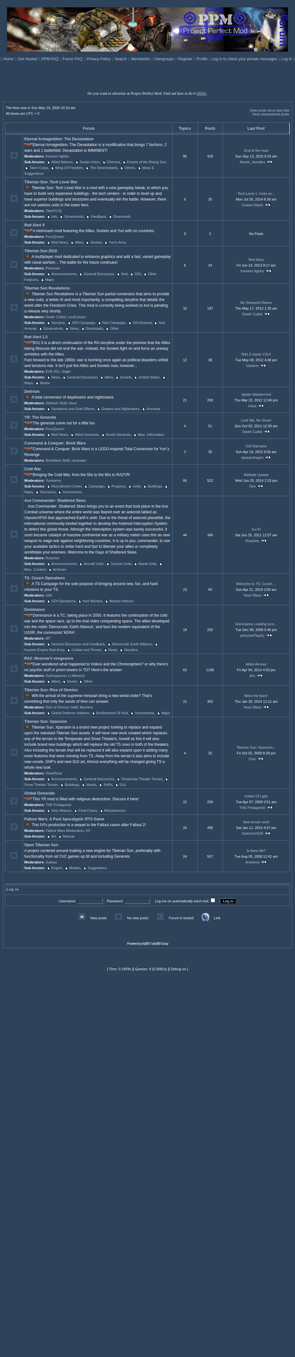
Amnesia (153, 409)
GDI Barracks (256, 446)
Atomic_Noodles (252, 162)
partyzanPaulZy (252, 635)
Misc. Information (151, 434)
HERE (201, 93)
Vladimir (252, 366)
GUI (123, 785)
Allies (79, 242)
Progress (119, 486)
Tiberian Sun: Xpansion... (256, 747)
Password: (115, 901)
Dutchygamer (56, 676)
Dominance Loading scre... (256, 624)
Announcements (64, 274)
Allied (55, 681)
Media (44, 383)
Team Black (252, 595)
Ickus (73, 403)
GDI (138, 274)
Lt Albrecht (76, 676)
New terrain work (256, 822)
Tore (252, 486)
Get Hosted (28, 59)
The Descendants (103, 168)
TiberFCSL (54, 211)
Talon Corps (38, 168)
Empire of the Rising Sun (146, 162)
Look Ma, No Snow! (256, 420)
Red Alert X (34, 225)
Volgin (66, 371)
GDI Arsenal (142, 323)
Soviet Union (90, 162)
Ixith (49, 595)
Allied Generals (87, 434)
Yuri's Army (117, 242)
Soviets (96, 242)
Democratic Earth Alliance (132, 644)
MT (48, 638)
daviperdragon (252, 457)
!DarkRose (54, 773)
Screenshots (74, 216)
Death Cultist (56, 317)
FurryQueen (55, 236)
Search (121, 59)
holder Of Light (256, 796)
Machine (86, 707)
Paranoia (53, 268)
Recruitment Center (66, 486)
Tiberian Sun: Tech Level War (50, 182)
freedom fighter (57, 156)
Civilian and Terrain (86, 650)
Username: (67, 901)
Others (129, 168)
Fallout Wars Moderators (65, 831)
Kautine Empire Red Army (44, 650)
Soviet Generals (118, 434)
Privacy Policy (99, 59)
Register (186, 59)
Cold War (32, 469)
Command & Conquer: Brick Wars (55, 443)
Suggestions (97, 868)
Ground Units (121, 564)
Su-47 (256, 529)
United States (148, 377)
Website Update (256, 475)
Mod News (59, 242)
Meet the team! (256, 696)
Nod (124, 274)
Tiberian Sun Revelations (47, 288)
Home (8, 59)
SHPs (107, 785)
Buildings (155, 486)
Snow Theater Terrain (41, 785)
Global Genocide (39, 793)
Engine (56, 868)
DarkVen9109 (252, 833)
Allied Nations (62, 162)
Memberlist (141, 59)
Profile (203, 59)
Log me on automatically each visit (182, 901)
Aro (252, 676)
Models (74, 868)
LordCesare (77, 317)
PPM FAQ (50, 59)
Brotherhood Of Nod (112, 713)
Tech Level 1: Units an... (256, 193)
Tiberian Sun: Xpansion (45, 721)
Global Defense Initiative (70, 713)
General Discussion (99, 274)
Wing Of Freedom (69, 168)
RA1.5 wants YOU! (256, 354)
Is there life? (256, 851)
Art (53, 836)
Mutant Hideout (121, 601)
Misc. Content (35, 569)
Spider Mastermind (256, 394)
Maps (49, 280)
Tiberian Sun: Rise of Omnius (51, 690)
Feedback (98, 216)
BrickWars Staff (58, 460)
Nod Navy (256, 259)
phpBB (145, 943)
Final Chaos (87, 810)
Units (137, 486)
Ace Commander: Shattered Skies (55, 500)
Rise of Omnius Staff (62, 707)
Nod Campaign (114, 323)
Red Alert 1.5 (36, 337)
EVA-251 (52, 371)
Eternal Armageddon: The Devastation (59, 139)
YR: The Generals (40, 417)
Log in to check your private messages (245, 59)
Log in (286, 59)
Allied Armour (256, 664)
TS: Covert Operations (44, 578)
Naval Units (147, 564)
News (74, 328)
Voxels (91, 785)
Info (54, 216)
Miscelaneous (115, 810)
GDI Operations (63, 601)
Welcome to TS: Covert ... (256, 584)
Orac (252, 759)
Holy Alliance (61, 810)
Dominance (34, 609)
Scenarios (47, 492)
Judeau (51, 862)
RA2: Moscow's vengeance (48, 658)
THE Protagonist (58, 805)
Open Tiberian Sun (41, 845)
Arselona (252, 862)
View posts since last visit (269, 110)
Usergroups (164, 59)
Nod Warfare (92, 601)
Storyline (58, 323)
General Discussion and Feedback (78, 644)
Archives (59, 569)
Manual (68, 836)
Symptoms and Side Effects (72, 409)
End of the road (256, 150)
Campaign (97, 486)
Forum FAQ (73, 59)
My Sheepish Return (256, 302)
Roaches (52, 558)
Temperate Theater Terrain (141, 779)
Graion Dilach (252, 205)
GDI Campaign (83, 323)
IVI (88, 831)
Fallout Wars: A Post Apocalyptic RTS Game (64, 819)
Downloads (121, 216)
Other (114, 328)
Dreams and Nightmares (120, 409)
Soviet (72, 681)
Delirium (32, 391)
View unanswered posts (270, 114)
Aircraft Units (94, 564)
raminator (78, 460)
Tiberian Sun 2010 (40, 251)
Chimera (113, 162)
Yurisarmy (53, 480)
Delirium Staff (56, 403)
